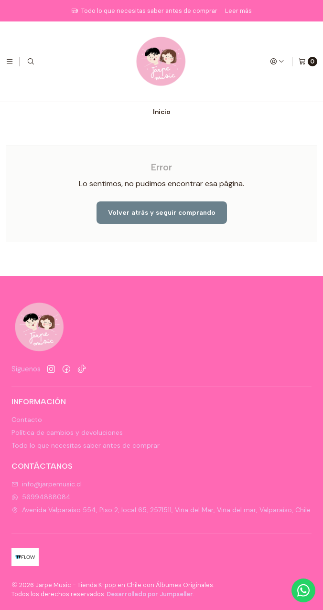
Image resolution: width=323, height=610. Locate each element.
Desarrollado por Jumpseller (150, 594)
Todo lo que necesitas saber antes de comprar (85, 445)
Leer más (238, 11)
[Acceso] (277, 61)
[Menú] (9, 61)
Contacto (26, 419)
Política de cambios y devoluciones (67, 432)
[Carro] (307, 61)
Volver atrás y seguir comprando (161, 212)
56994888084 (41, 497)
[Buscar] (30, 61)
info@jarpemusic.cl (46, 484)
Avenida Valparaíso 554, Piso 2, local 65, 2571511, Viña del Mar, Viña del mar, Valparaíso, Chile (161, 509)
